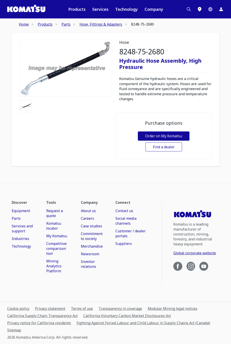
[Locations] (199, 9)
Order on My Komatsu (163, 135)
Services (100, 9)
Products (77, 9)
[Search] (188, 9)
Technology (126, 9)
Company (154, 9)
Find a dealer (164, 146)
